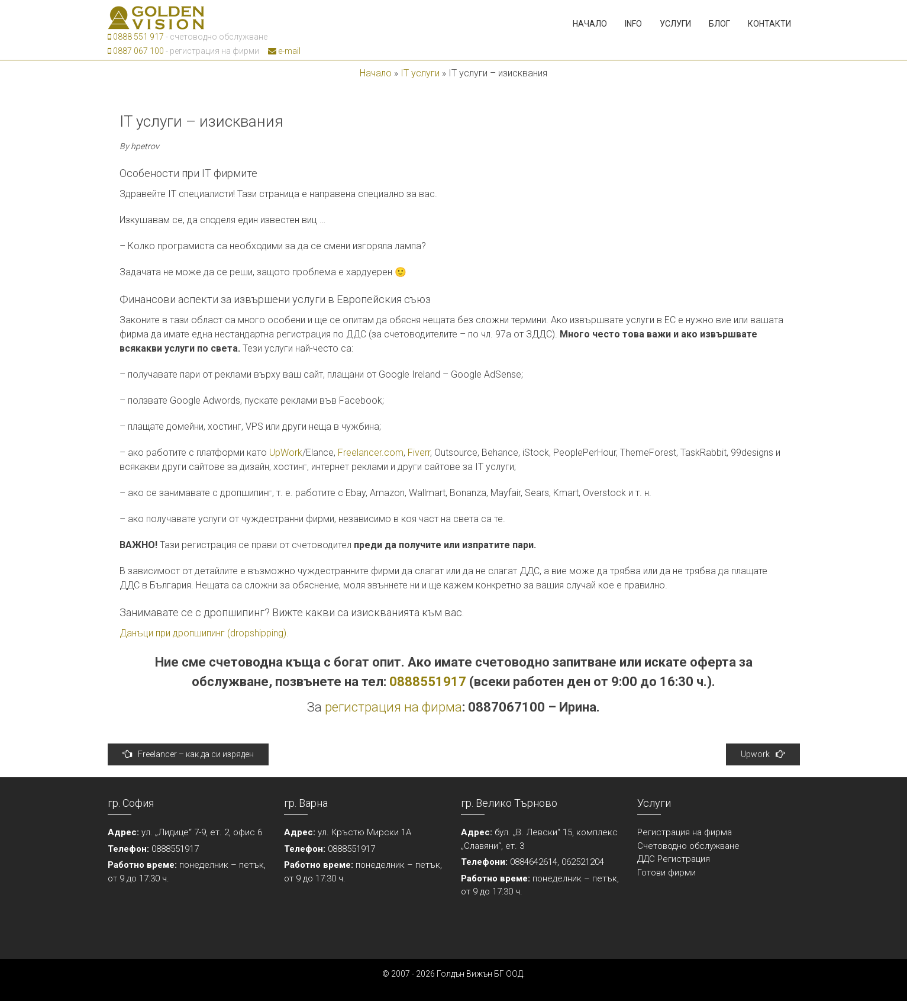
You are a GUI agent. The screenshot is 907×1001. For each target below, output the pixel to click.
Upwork (763, 754)
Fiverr (419, 452)
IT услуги (420, 73)
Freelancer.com (371, 452)
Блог (719, 23)
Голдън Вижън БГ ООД (480, 974)
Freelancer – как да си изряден (188, 754)
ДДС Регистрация (673, 859)
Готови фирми (666, 872)
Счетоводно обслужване (688, 846)
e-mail (284, 51)
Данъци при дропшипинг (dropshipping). (204, 633)
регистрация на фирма (393, 707)
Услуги (675, 23)
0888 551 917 (136, 36)
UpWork (285, 452)
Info (633, 23)
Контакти (769, 23)
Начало (590, 23)
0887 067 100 (136, 51)
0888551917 (427, 681)
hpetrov (145, 146)
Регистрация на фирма (684, 832)
